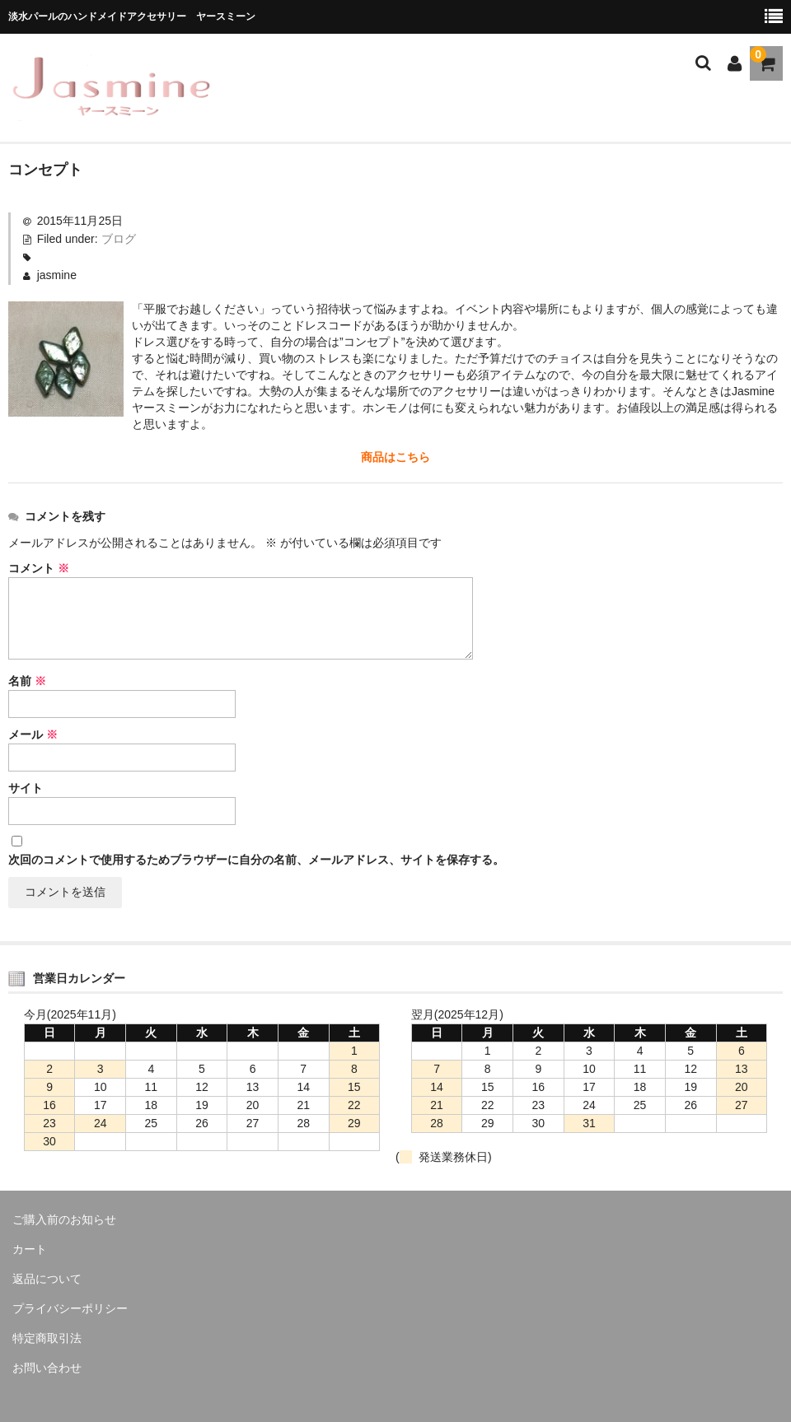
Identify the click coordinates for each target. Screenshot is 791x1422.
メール (33, 734)
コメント (38, 568)
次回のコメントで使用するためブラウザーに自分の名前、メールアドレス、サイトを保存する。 (256, 859)
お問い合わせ (47, 1367)
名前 (27, 681)
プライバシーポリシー (70, 1308)
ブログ (118, 238)
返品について (47, 1278)
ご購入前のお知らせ (64, 1219)
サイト (25, 788)
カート (29, 1249)
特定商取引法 (47, 1338)
